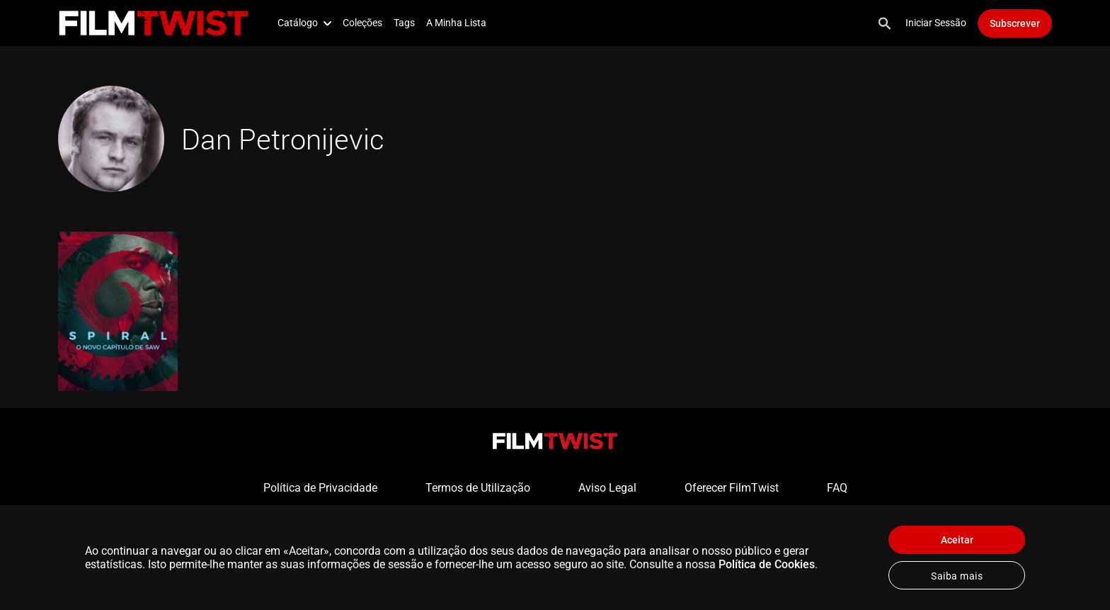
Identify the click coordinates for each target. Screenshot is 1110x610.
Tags (404, 22)
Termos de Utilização (477, 488)
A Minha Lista (456, 22)
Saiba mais (957, 576)
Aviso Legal (607, 488)
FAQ (837, 488)
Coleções (362, 22)
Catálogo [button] (304, 22)
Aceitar (957, 540)
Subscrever (1015, 23)
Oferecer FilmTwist (732, 488)
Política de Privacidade (320, 488)
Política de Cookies (767, 564)
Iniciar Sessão (935, 22)
